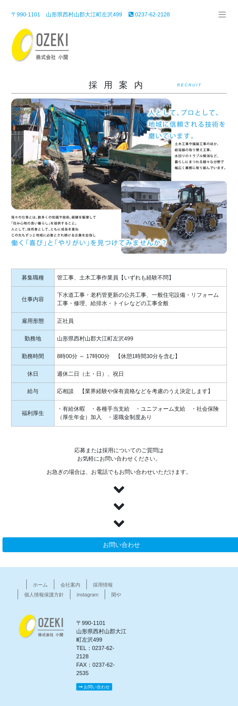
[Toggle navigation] (222, 14)
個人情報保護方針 (44, 594)
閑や (116, 594)
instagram (87, 594)
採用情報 (103, 584)
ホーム (40, 584)
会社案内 (70, 584)
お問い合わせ (94, 686)
